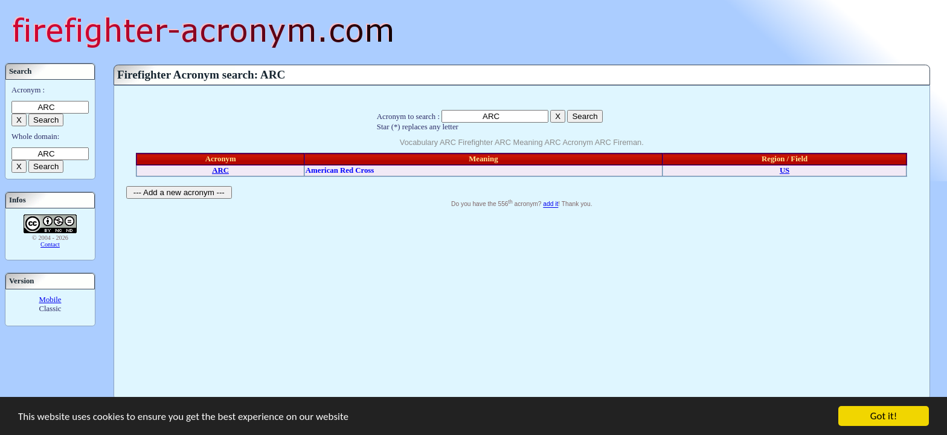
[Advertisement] (521, 301)
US (784, 170)
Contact (50, 244)
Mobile (50, 299)
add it (550, 204)
